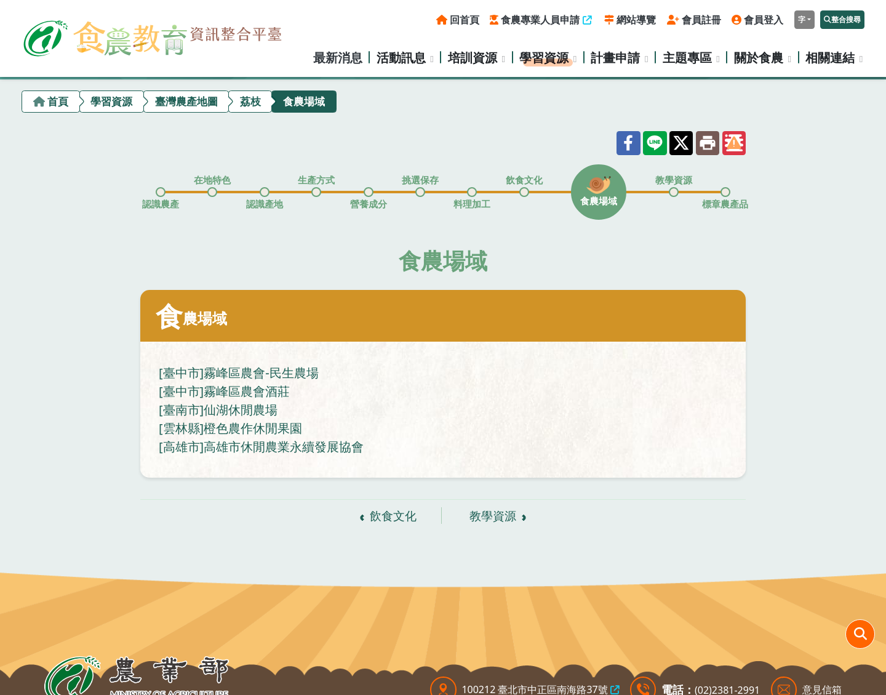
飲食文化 (393, 515)
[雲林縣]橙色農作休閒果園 (230, 428)
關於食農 (758, 57)
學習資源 (544, 57)
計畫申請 (615, 57)
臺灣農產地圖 (186, 101)
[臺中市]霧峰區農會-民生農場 (239, 372)
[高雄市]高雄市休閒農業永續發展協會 (261, 446)
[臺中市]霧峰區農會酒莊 (224, 391)
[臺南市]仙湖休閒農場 (218, 409)
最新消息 (337, 57)
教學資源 (492, 515)
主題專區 (687, 57)
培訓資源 (472, 57)
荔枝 (250, 101)
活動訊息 (401, 57)
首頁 (57, 101)
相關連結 (830, 57)
